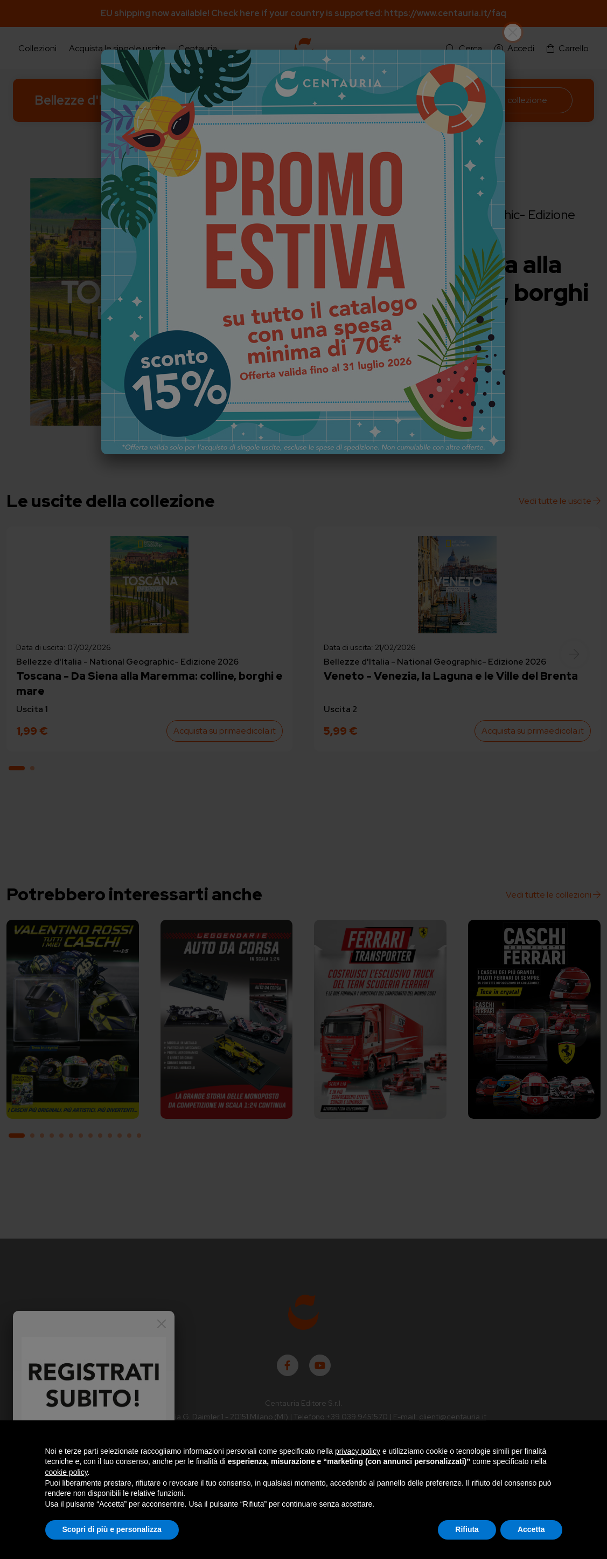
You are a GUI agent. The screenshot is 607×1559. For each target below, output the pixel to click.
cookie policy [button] (66, 1472)
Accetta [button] (531, 1529)
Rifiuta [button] (467, 1529)
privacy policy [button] (357, 1451)
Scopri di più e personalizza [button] (112, 1529)
